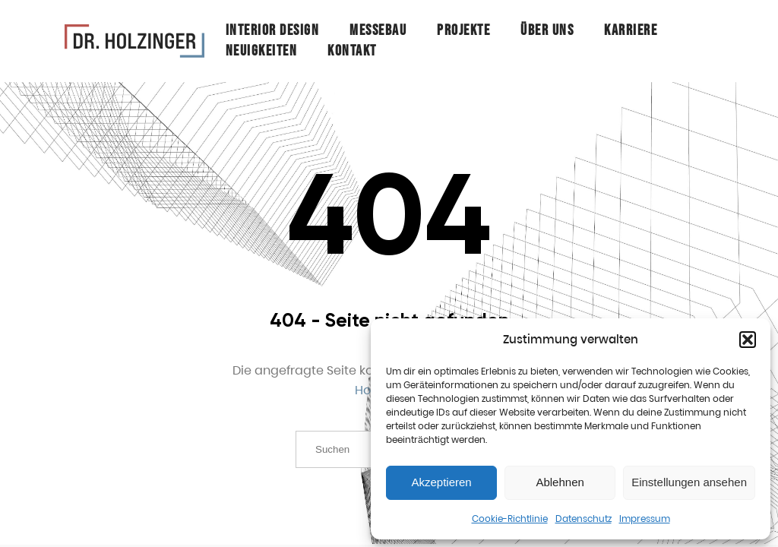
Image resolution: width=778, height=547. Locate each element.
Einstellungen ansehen (689, 482)
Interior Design (273, 30)
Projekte (463, 30)
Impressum (644, 518)
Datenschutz (583, 518)
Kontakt (352, 51)
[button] (747, 339)
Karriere (630, 30)
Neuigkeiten (262, 51)
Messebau (377, 30)
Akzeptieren (441, 482)
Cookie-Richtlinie (510, 518)
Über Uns (547, 30)
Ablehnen (560, 482)
